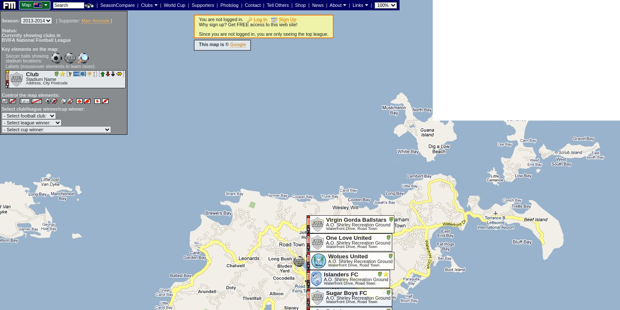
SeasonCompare (117, 5)
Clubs (147, 5)
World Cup (174, 5)
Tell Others (278, 5)
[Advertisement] (526, 60)
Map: (27, 4)
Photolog (229, 5)
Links (358, 5)
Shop (300, 5)
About (336, 5)
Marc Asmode (95, 20)
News (318, 5)
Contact (253, 5)
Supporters (203, 5)
